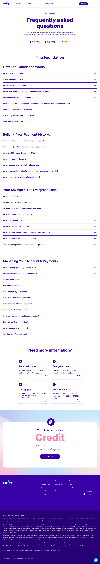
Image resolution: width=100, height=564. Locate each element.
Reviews (57, 491)
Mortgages (44, 494)
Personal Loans (45, 484)
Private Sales (44, 491)
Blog (70, 484)
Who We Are (58, 484)
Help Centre (72, 488)
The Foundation (45, 488)
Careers (57, 488)
